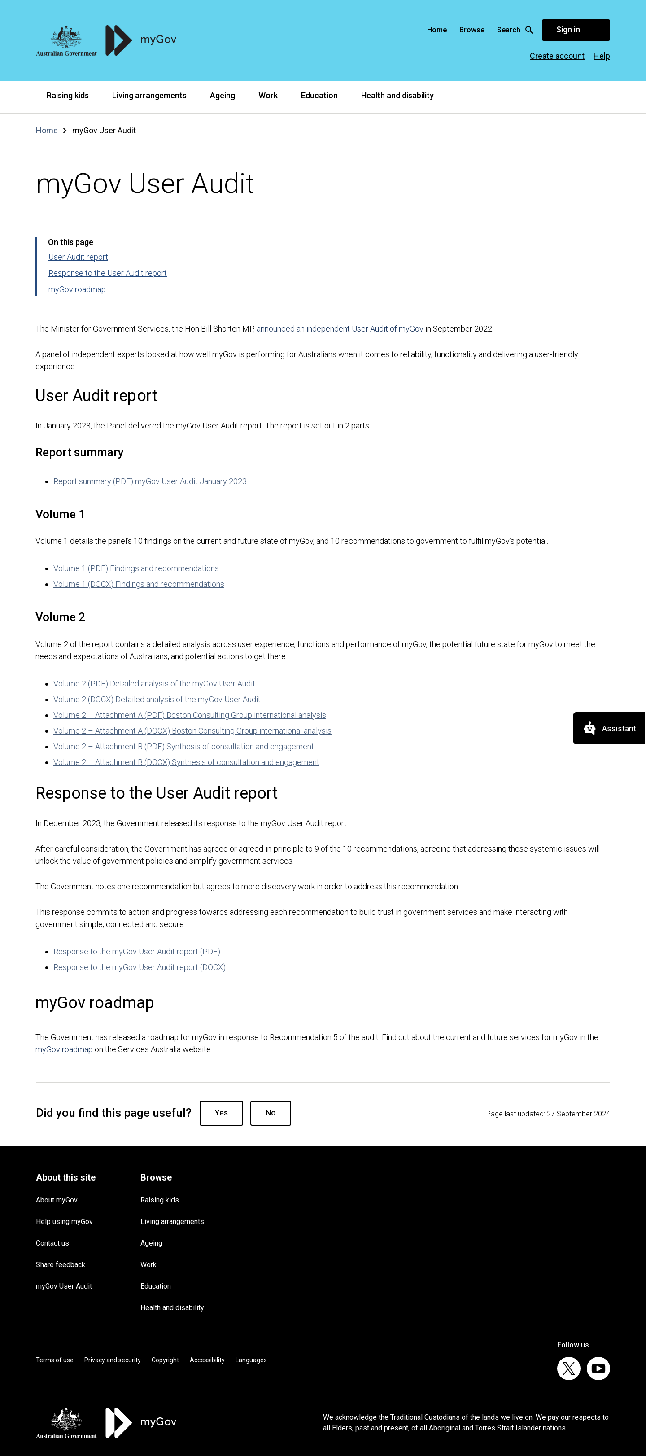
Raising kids (68, 95)
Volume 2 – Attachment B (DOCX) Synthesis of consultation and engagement (186, 762)
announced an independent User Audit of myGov (340, 328)
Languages (251, 1360)
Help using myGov (64, 1221)
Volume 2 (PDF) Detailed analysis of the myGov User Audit (154, 683)
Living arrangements (149, 95)
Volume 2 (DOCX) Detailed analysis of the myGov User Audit (157, 699)
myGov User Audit (64, 1286)
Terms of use (55, 1360)
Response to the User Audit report (107, 273)
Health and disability (397, 95)
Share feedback (60, 1264)
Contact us (52, 1243)
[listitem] (569, 1368)
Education (319, 95)
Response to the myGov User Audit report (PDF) (136, 951)
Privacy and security (112, 1360)
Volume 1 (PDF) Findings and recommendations (136, 568)
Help (602, 56)
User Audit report (78, 257)
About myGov (57, 1200)
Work (268, 95)
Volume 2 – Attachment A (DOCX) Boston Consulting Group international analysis (192, 730)
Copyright (165, 1360)
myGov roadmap (77, 289)
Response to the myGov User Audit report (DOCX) (139, 967)
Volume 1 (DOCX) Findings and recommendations (138, 584)
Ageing (222, 95)
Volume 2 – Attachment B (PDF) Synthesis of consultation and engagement (183, 746)
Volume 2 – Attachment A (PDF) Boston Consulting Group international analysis (189, 715)
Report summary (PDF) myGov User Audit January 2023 (150, 481)
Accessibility (207, 1360)
